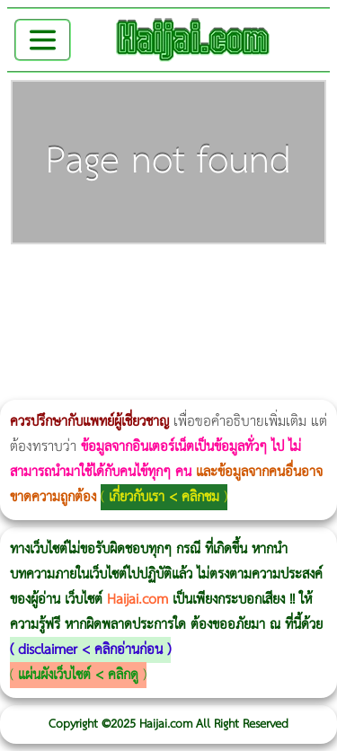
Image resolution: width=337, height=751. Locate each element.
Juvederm (96, 360)
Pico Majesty (54, 360)
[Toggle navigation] (42, 40)
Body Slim (260, 279)
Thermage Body (112, 306)
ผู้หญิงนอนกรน (90, 279)
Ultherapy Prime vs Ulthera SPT (84, 333)
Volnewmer (46, 387)
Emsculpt (164, 306)
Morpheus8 (244, 279)
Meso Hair (269, 333)
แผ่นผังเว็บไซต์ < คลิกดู (78, 675)
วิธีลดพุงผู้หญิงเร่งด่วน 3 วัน (254, 279)
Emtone (121, 333)
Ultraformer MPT (82, 387)
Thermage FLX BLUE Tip (111, 387)
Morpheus (60, 387)
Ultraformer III (75, 387)
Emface (87, 387)
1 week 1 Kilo (127, 333)
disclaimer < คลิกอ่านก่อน (90, 650)
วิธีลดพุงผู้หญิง (320, 279)
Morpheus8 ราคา (61, 333)
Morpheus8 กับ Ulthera (274, 279)
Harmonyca (116, 360)
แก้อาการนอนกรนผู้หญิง (181, 279)
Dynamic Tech (28, 333)
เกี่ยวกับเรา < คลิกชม (164, 497)
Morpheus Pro (131, 306)
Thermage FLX (296, 306)
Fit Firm (204, 333)
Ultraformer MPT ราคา (329, 306)
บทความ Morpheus (192, 306)
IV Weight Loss (240, 306)
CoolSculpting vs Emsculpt (330, 279)
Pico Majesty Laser (59, 360)
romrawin (212, 306)
